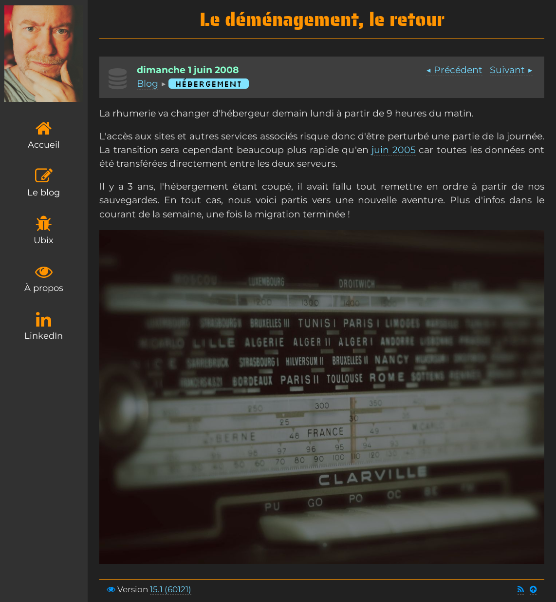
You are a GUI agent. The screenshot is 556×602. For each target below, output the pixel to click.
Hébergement (208, 83)
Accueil (44, 134)
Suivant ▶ (511, 70)
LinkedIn (43, 326)
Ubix (44, 230)
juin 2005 (393, 149)
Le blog (43, 182)
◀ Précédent (454, 70)
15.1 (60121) (170, 589)
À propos (43, 278)
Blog (147, 83)
